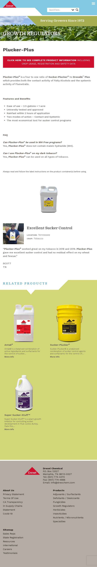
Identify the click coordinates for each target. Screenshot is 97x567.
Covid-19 (8, 513)
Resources (9, 541)
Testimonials (10, 553)
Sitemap (8, 529)
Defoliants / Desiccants (66, 498)
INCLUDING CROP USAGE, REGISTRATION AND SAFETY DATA (48, 62)
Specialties (59, 521)
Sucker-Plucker (60, 344)
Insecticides (60, 513)
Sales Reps (9, 533)
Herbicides (59, 509)
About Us (8, 490)
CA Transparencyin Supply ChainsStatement (13, 506)
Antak (8, 344)
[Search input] (59, 10)
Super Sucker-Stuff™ (17, 415)
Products (58, 490)
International (10, 545)
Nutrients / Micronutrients (68, 517)
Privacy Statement (13, 494)
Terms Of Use (10, 498)
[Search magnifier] (77, 10)
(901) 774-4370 (56, 477)
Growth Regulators (64, 505)
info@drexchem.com (63, 482)
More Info (9, 357)
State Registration (13, 537)
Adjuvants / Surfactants (67, 494)
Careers (7, 549)
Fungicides (59, 502)
